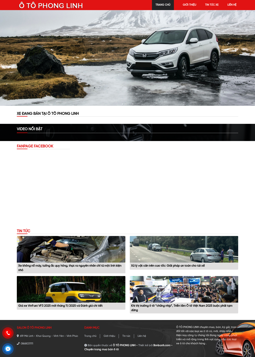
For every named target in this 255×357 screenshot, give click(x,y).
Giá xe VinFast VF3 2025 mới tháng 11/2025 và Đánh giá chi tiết (60, 305)
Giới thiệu (109, 336)
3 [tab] (133, 104)
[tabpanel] (127, 58)
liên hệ (231, 5)
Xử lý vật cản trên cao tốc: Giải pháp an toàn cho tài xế (168, 265)
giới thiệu (189, 5)
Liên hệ (142, 336)
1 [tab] (122, 104)
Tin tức (126, 336)
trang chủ (162, 5)
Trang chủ (90, 336)
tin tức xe (212, 5)
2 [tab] (127, 104)
